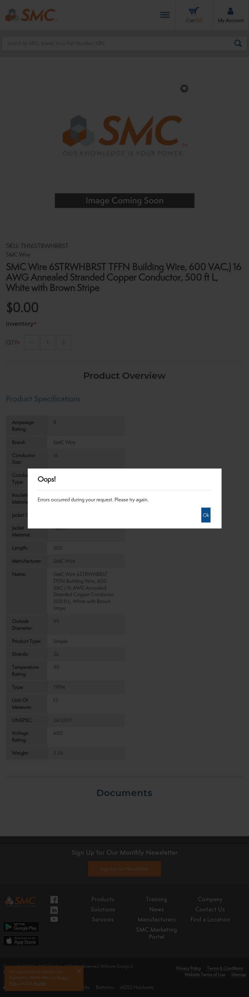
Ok (206, 515)
